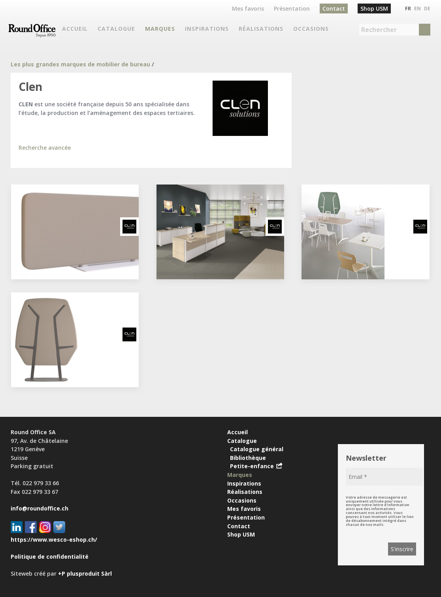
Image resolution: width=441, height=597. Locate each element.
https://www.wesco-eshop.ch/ (54, 539)
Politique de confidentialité (50, 556)
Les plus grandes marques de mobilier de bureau (80, 64)
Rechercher (379, 29)
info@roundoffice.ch (39, 508)
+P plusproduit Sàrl (85, 573)
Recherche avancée (45, 147)
